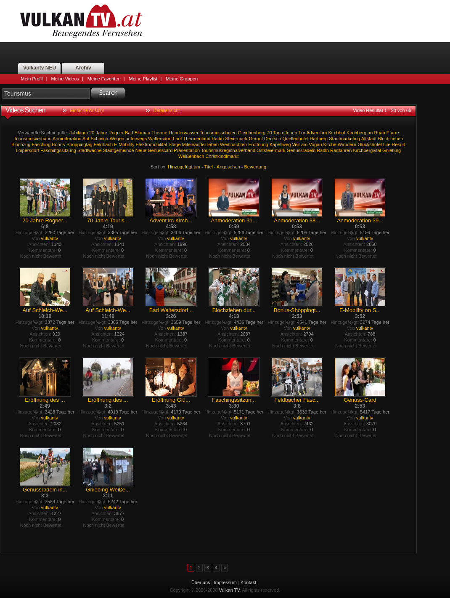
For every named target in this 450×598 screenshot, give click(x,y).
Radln (323, 150)
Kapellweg (280, 144)
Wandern (347, 144)
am (304, 144)
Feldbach (103, 144)
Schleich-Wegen (107, 138)
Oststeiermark (271, 150)
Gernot (256, 138)
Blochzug (20, 144)
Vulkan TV (81, 21)
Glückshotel (369, 144)
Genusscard (160, 150)
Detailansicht (166, 110)
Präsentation (187, 150)
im (324, 132)
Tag (277, 132)
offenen (289, 132)
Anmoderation (67, 138)
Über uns (200, 582)
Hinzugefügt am (184, 166)
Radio (218, 138)
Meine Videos (65, 78)
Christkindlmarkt (221, 156)
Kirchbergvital (367, 150)
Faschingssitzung (58, 150)
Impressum (225, 582)
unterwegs (136, 138)
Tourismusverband (33, 138)
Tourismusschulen (218, 132)
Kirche (329, 144)
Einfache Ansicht (87, 110)
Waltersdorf (160, 138)
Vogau (315, 144)
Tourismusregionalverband (228, 150)
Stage (175, 144)
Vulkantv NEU (39, 68)
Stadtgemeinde (118, 150)
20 (91, 132)
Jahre (101, 132)
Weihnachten (233, 144)
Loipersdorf (27, 150)
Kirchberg (356, 132)
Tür (302, 132)
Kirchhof (336, 132)
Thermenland (196, 138)
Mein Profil (32, 78)
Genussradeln (301, 150)
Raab (379, 132)
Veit (296, 144)
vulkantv (49, 238)
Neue (140, 150)
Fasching (41, 144)
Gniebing (391, 150)
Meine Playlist (143, 78)
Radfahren (341, 150)
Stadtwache (89, 150)
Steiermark (236, 138)
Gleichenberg (251, 132)
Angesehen (228, 166)
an (370, 132)
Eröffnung (258, 144)
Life (387, 144)
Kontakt (248, 582)
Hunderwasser (184, 132)
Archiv (83, 68)
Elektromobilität (151, 144)
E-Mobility (124, 144)
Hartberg (319, 138)
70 (269, 132)
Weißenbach (191, 156)
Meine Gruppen (182, 78)
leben (213, 144)
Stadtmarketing (344, 138)
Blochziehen (390, 138)
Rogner (116, 132)
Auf (86, 138)
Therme (159, 132)
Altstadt (369, 138)
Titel (208, 166)
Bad (129, 132)
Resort (398, 144)
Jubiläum (78, 132)
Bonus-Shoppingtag (72, 144)
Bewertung (255, 166)
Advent (314, 132)
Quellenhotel (296, 138)
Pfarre (392, 132)
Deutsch (272, 138)
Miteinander (194, 144)
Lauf (177, 138)
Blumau (142, 132)
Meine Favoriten (104, 78)
